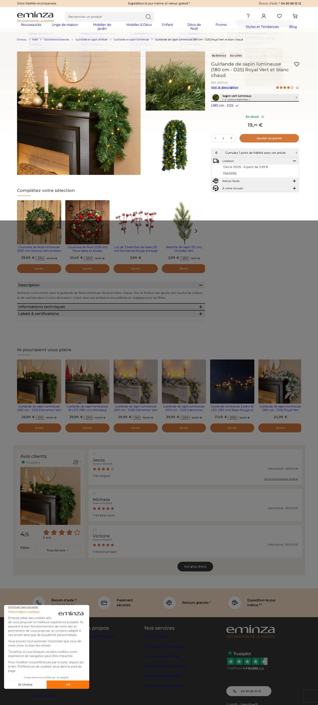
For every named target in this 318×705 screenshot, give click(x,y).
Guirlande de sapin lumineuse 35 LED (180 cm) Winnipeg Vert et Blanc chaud (87, 435)
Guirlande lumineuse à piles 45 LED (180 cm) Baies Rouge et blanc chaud (232, 435)
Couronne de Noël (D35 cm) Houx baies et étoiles (87, 251)
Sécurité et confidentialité (162, 701)
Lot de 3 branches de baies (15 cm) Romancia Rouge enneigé (136, 251)
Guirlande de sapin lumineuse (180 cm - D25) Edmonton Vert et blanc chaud (39, 435)
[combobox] (57, 575)
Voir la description (224, 90)
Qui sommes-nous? (101, 662)
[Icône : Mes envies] (296, 67)
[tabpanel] (124, 29)
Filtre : (25, 573)
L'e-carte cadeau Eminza (161, 681)
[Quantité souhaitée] (223, 149)
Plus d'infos (229, 194)
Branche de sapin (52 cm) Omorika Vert (184, 251)
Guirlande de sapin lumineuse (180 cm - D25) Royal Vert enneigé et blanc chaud (280, 435)
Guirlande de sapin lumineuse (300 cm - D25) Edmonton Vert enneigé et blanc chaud (184, 435)
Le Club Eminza (155, 662)
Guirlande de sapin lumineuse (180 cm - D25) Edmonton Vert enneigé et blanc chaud (136, 435)
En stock (255, 128)
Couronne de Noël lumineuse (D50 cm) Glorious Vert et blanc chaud (39, 253)
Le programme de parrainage (165, 671)
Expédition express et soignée (165, 691)
